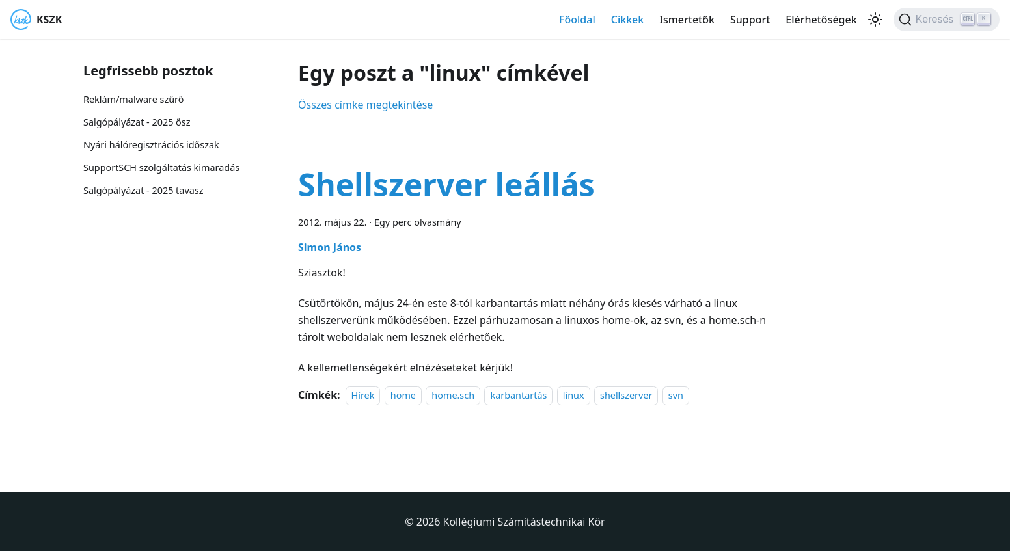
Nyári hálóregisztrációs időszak (151, 145)
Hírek (363, 395)
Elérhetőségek (820, 19)
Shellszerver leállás (446, 184)
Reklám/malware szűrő (133, 99)
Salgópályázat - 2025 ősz (136, 122)
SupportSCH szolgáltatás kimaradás (161, 167)
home (403, 395)
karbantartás (518, 395)
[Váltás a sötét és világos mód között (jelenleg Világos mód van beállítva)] (875, 19)
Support (750, 19)
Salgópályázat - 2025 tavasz (143, 190)
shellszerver (626, 395)
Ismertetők (687, 19)
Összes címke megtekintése (365, 105)
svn (675, 395)
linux (573, 395)
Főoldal (577, 19)
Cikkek (627, 19)
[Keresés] (947, 19)
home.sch (452, 395)
